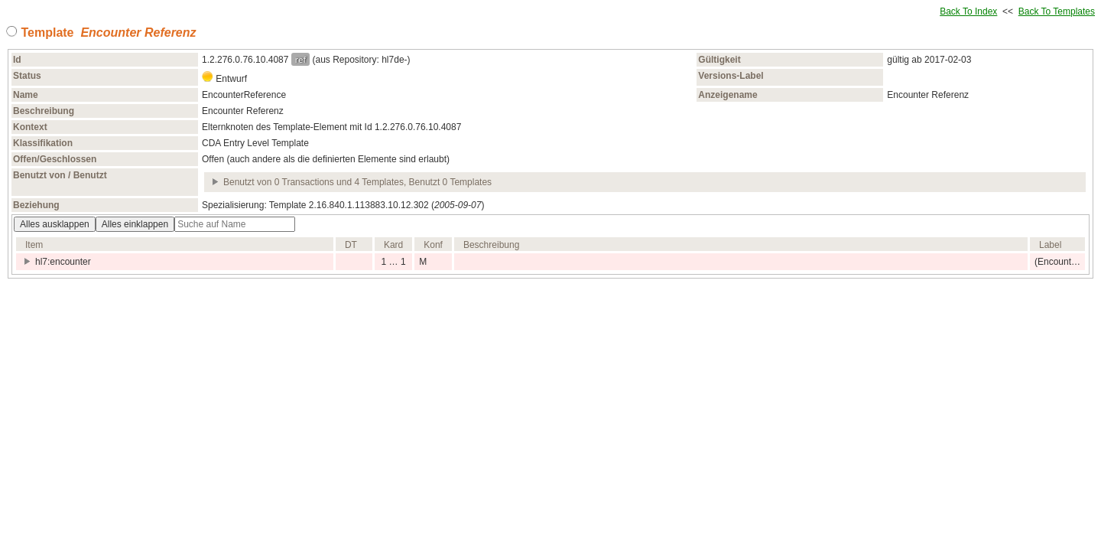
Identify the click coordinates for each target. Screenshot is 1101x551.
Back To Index (968, 11)
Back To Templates (1056, 11)
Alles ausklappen (54, 224)
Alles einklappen (135, 224)
